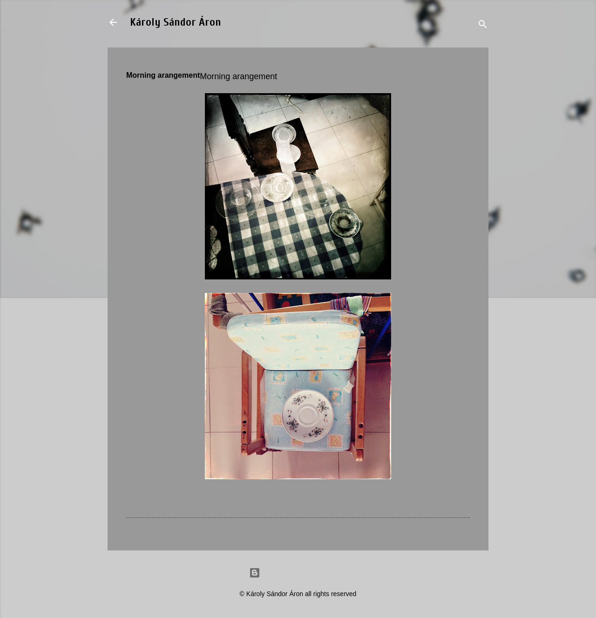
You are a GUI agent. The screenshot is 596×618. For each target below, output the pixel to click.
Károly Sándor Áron (175, 22)
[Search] (482, 25)
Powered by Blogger (298, 573)
